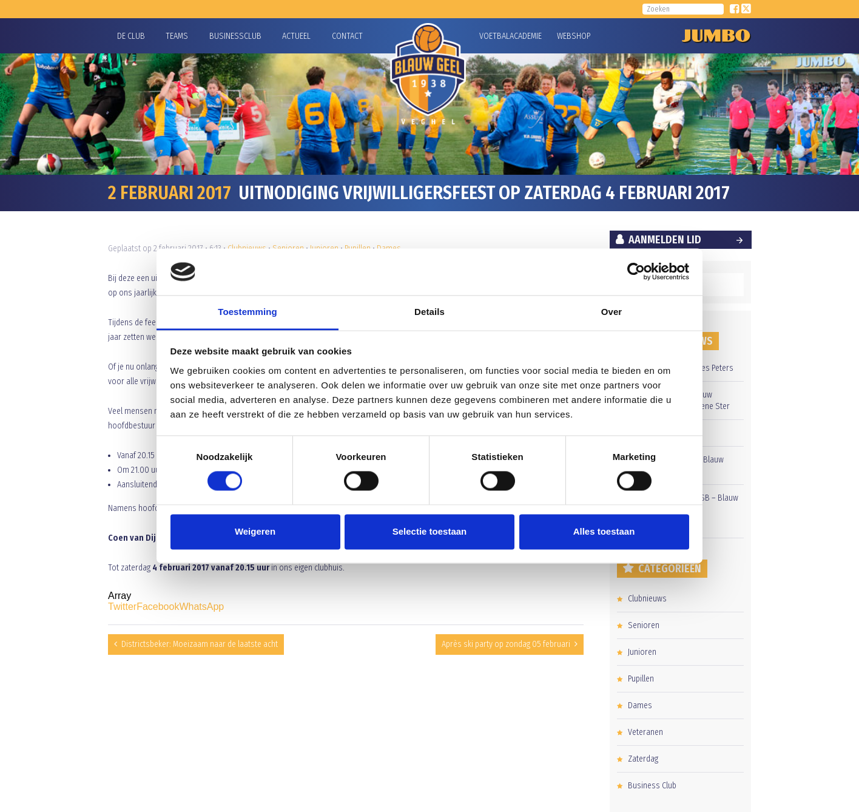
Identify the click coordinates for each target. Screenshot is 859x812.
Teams (177, 36)
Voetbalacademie (494, 36)
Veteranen (645, 732)
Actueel (296, 36)
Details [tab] (429, 311)
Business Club (652, 785)
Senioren (643, 625)
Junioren (642, 652)
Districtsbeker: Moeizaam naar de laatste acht (199, 644)
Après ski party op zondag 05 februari (506, 644)
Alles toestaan (604, 531)
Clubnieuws (647, 599)
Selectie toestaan (429, 531)
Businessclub (235, 36)
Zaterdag (643, 759)
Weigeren (255, 531)
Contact (347, 36)
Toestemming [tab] (247, 311)
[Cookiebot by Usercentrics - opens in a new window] (636, 272)
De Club (131, 36)
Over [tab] (611, 311)
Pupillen (641, 679)
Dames (640, 705)
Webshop (572, 36)
